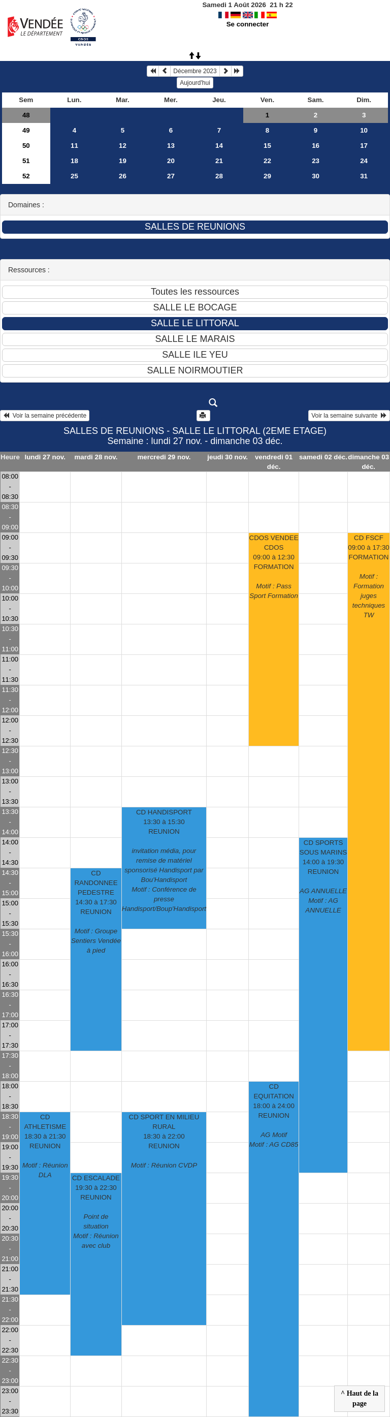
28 (219, 176)
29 (267, 176)
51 (26, 161)
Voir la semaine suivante (349, 415)
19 (122, 161)
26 (122, 176)
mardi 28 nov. (96, 457)
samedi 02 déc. (323, 457)
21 (219, 161)
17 (364, 145)
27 (171, 176)
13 (171, 145)
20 (171, 161)
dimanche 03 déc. (368, 461)
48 (26, 115)
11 (74, 145)
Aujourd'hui (195, 82)
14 (219, 145)
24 (364, 161)
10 (364, 130)
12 (122, 145)
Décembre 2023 (194, 71)
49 (26, 130)
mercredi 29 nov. (163, 457)
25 (74, 176)
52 (26, 176)
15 (267, 145)
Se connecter (247, 24)
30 (315, 176)
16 (315, 145)
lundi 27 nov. (44, 457)
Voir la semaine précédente (44, 415)
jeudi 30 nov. (227, 457)
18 (74, 161)
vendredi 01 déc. (273, 461)
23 (315, 161)
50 (26, 145)
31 (364, 176)
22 (267, 161)
